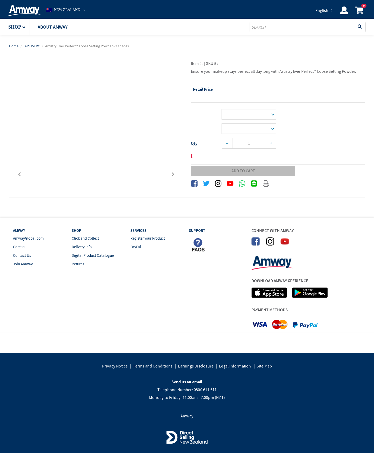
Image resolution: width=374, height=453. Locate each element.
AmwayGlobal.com (28, 238)
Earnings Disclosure (195, 366)
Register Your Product (147, 238)
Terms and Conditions (152, 366)
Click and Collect (85, 238)
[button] (19, 27)
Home (13, 46)
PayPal (135, 246)
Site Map (264, 366)
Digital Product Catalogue (93, 255)
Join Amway (23, 263)
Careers (19, 246)
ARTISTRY (32, 46)
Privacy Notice (115, 366)
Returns (78, 263)
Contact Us (22, 255)
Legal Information (235, 366)
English (322, 10)
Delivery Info (82, 246)
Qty (194, 143)
